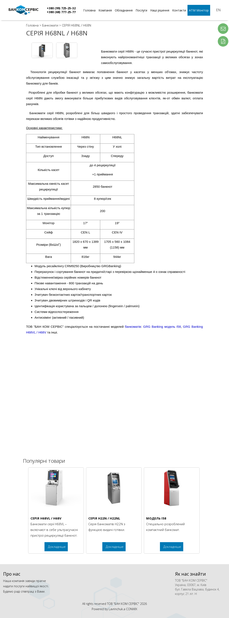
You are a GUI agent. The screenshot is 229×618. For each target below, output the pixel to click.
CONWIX (131, 609)
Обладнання (124, 10)
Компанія (105, 10)
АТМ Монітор (199, 10)
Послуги (141, 10)
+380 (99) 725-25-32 (61, 8)
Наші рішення (159, 10)
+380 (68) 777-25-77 (61, 12)
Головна (89, 10)
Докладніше (57, 546)
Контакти (179, 10)
